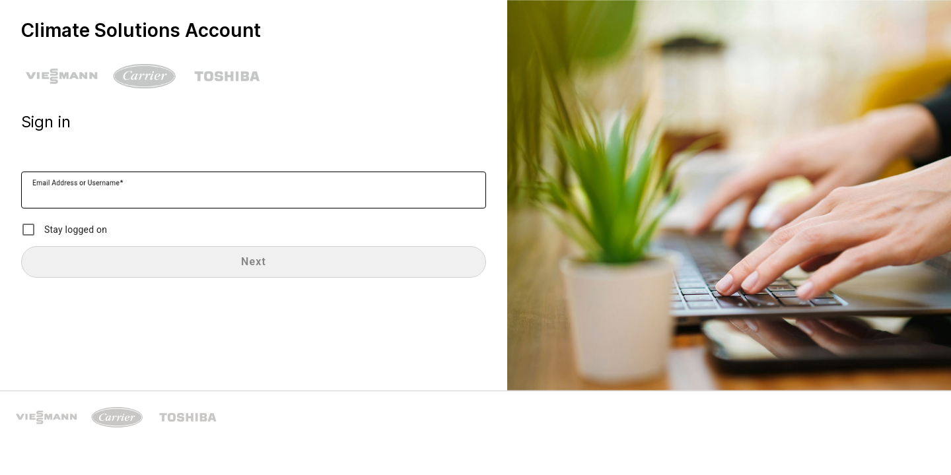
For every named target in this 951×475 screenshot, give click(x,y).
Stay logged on (75, 229)
